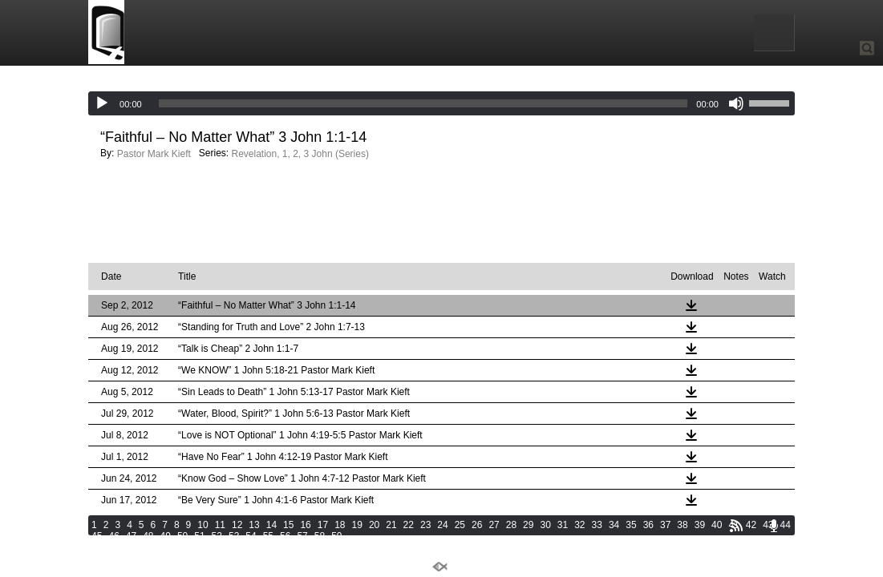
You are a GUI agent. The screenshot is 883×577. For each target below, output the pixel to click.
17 (323, 525)
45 (96, 536)
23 (425, 525)
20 (374, 525)
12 (237, 525)
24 (442, 525)
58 (319, 536)
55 (268, 536)
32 (579, 525)
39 (700, 525)
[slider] (423, 103)
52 (217, 536)
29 (528, 525)
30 (545, 525)
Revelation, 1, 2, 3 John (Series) (299, 153)
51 (199, 536)
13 (254, 525)
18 (339, 525)
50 (182, 536)
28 (511, 525)
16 (305, 525)
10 (202, 525)
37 (665, 525)
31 (562, 525)
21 (391, 525)
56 (285, 536)
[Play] (102, 103)
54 (250, 536)
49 (165, 536)
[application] (441, 103)
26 (477, 525)
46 (113, 536)
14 (271, 525)
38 (682, 525)
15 (288, 525)
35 (631, 525)
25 (460, 525)
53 (234, 536)
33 (597, 525)
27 (493, 525)
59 (336, 536)
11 (220, 525)
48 (148, 536)
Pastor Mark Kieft (154, 153)
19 (357, 525)
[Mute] (736, 103)
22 (408, 525)
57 (302, 536)
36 (648, 525)
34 (614, 525)
